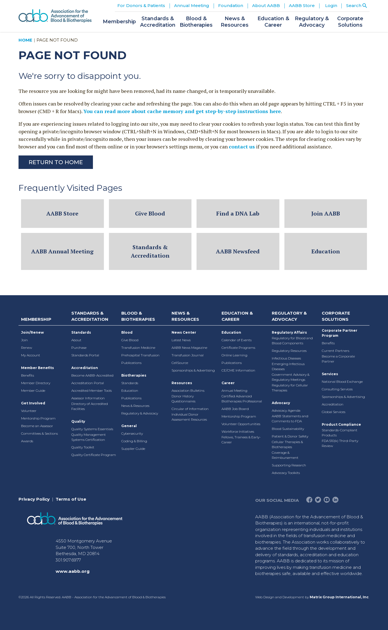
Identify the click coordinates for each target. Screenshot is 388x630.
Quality (78, 421)
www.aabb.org (73, 571)
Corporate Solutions (336, 316)
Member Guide (33, 390)
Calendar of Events (237, 340)
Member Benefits (37, 368)
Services (330, 374)
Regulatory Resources (289, 351)
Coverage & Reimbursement (285, 455)
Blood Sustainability (288, 429)
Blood (127, 332)
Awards (27, 441)
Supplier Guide (133, 448)
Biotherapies (133, 375)
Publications (131, 363)
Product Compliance (341, 424)
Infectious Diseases (286, 358)
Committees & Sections (39, 433)
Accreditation (84, 368)
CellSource (180, 363)
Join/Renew (32, 332)
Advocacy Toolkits (286, 473)
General (129, 426)
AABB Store (62, 213)
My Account (30, 355)
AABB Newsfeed (238, 251)
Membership (36, 319)
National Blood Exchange (342, 381)
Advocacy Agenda (286, 410)
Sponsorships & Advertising (193, 370)
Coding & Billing (134, 441)
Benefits (27, 375)
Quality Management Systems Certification (88, 437)
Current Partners (335, 351)
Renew (26, 347)
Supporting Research (289, 465)
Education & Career (237, 316)
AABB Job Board (235, 409)
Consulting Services (337, 389)
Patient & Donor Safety (290, 436)
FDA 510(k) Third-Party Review (340, 443)
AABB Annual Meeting (62, 251)
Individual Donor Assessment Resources (189, 416)
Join (24, 340)
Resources (182, 383)
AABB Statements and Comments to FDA (290, 418)
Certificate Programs (238, 347)
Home (25, 40)
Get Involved (33, 403)
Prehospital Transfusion (140, 355)
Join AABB (325, 213)
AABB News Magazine (189, 347)
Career (228, 383)
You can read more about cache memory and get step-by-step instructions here (182, 111)
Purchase (78, 347)
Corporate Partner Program (339, 333)
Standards (81, 332)
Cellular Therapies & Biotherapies (287, 444)
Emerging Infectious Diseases (288, 366)
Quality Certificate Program (93, 455)
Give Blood (150, 213)
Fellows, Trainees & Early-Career (241, 439)
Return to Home (56, 162)
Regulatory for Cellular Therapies (290, 387)
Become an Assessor (37, 426)
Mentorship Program (38, 418)
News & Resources (135, 406)
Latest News (181, 340)
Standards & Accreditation (150, 251)
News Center (184, 332)
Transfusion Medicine (138, 347)
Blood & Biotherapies (138, 316)
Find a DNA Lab (237, 213)
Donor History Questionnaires (183, 398)
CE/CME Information (238, 370)
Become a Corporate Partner (338, 358)
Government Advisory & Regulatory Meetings (290, 377)
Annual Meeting (234, 390)
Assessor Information (88, 398)
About (76, 340)
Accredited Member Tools (91, 390)
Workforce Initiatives (238, 431)
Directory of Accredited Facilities (89, 406)
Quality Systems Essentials (92, 429)
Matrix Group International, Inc (339, 597)
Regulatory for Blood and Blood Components (292, 340)
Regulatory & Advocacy (139, 413)
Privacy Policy (34, 499)
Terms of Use (71, 499)
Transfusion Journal (188, 355)
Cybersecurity (132, 433)
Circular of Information (190, 409)
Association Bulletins (188, 390)
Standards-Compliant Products (339, 432)
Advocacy (281, 403)
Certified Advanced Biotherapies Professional (242, 398)
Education (325, 251)
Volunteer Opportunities (241, 424)
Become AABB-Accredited (92, 375)
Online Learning (234, 355)
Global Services (333, 412)
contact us (242, 146)
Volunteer (28, 411)
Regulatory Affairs (289, 332)
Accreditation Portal (87, 383)
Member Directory (35, 383)
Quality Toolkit (82, 447)
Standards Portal (85, 355)
